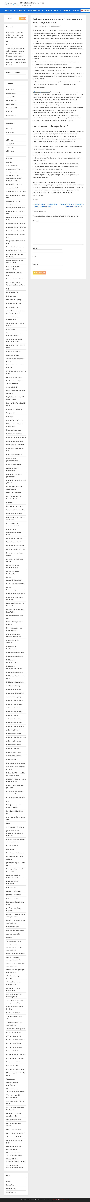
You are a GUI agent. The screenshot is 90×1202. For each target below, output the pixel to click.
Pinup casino (10, 849)
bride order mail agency (13, 299)
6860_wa (9, 158)
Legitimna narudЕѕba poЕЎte (15, 593)
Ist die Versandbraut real (14, 513)
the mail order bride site (13, 1013)
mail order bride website (13, 744)
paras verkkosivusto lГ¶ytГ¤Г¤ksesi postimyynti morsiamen (14, 833)
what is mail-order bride (13, 1129)
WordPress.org (11, 1192)
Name (35, 248)
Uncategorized (10, 1079)
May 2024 (9, 111)
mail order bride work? (13, 748)
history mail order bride (13, 430)
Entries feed (10, 1185)
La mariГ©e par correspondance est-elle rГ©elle (13, 532)
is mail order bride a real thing (15, 510)
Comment (36, 221)
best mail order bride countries (15, 223)
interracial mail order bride (14, 506)
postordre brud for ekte (13, 894)
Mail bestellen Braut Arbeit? (15, 652)
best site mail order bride (14, 250)
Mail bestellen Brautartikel (14, 656)
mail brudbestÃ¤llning (13, 686)
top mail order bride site (13, 1043)
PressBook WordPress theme (61, 1199)
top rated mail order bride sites (15, 1054)
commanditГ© (10, 329)
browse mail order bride (13, 303)
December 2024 (11, 100)
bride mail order (11, 296)
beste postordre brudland (14, 279)
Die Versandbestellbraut (13, 377)
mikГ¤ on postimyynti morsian (15, 797)
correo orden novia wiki (13, 351)
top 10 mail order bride (13, 1032)
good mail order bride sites (14, 420)
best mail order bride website (15, 231)
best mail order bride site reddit (16, 227)
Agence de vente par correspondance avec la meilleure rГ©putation (13, 178)
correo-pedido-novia (12, 355)
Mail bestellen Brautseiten (14, 672)
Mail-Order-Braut (11, 759)
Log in (8, 1181)
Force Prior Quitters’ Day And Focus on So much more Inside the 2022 (16, 62)
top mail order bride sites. (14, 1047)
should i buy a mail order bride (15, 953)
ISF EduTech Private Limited (32, 3)
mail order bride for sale (13, 719)
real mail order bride (12, 926)
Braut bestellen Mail (12, 292)
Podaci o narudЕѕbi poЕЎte (15, 853)
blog (7, 288)
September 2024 (11, 108)
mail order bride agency (13, 697)
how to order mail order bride (15, 445)
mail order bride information (15, 726)
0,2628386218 (10, 132)
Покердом (9, 45)
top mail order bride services (15, 1040)
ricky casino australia (13, 934)
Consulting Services (51, 10)
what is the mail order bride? (15, 1133)
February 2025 (11, 93)
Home (7, 10)
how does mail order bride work (16, 437)
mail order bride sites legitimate (16, 737)
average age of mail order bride (16, 191)
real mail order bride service (15, 930)
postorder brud (11, 887)
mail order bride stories (13, 741)
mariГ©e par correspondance (15, 763)
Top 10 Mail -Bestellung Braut (15, 1029)
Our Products (18, 10)
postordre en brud (11, 898)
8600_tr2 (9, 162)
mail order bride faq (12, 715)
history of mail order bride (14, 434)
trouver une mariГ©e (12, 1062)
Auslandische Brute (12, 188)
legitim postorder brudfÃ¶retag (15, 549)
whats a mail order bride (13, 1137)
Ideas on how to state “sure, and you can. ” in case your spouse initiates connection (15, 35)
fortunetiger (10, 416)
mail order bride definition (14, 711)
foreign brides (10, 413)
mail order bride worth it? (14, 756)
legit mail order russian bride (15, 545)
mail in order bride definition (15, 693)
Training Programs (33, 10)
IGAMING (9, 502)
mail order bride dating (13, 708)
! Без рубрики (10, 129)
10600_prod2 (10, 147)
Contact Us (75, 10)
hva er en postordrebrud (13, 464)
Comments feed (11, 1188)
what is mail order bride (13, 1119)
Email (35, 256)
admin (48, 26)
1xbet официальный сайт (41, 92)
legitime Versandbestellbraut (15, 583)
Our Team (66, 10)
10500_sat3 (10, 143)
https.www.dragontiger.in (14, 454)
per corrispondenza (12, 845)
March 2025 (10, 89)
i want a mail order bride (13, 492)
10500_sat (9, 140)
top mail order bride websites (15, 1051)
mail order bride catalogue (14, 700)
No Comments (57, 26)
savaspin (9, 937)
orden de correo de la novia (15, 827)
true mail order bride (12, 1065)
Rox (7, 41)
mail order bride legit (12, 730)
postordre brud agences (13, 891)
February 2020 (11, 115)
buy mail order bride (12, 307)
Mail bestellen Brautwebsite (15, 682)
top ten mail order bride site (15, 1058)
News (36, 199)
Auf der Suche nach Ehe (14, 184)
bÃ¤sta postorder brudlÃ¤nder (15, 207)
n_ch (7, 801)
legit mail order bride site (14, 542)
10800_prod (10, 151)
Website (35, 264)
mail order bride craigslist (14, 704)
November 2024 (11, 104)
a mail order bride (11, 166)
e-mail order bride (11, 387)
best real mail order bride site (15, 247)
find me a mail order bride (14, 409)
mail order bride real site (14, 733)
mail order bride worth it (13, 752)
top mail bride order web (14, 1036)
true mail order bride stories (15, 1069)
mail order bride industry (14, 722)
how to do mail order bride (14, 441)
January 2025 (10, 97)
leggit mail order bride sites (14, 538)
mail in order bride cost (13, 689)
